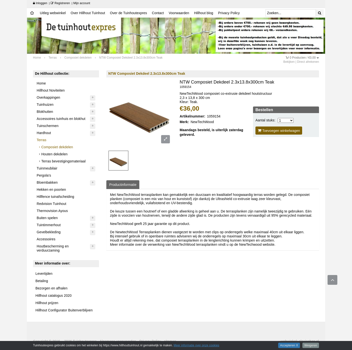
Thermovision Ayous (52, 211)
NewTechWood (202, 122)
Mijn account (81, 3)
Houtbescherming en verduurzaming (53, 248)
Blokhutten (45, 112)
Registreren (60, 3)
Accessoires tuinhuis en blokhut (61, 119)
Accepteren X (289, 345)
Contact (158, 13)
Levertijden (44, 274)
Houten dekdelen (54, 154)
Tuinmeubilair (47, 168)
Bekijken (289, 62)
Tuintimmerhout (49, 225)
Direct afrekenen (308, 62)
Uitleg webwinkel (53, 13)
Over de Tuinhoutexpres (128, 13)
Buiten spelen (47, 218)
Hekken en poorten (51, 189)
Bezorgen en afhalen (51, 288)
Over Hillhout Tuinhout (88, 13)
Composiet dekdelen (57, 147)
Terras (41, 140)
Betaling (41, 281)
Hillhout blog (203, 13)
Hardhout (44, 133)
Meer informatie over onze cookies (196, 345)
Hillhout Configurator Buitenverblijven (64, 310)
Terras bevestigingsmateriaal (63, 161)
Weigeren (310, 345)
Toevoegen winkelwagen (279, 130)
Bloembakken (47, 182)
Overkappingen (48, 97)
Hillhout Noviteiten (51, 90)
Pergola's (44, 175)
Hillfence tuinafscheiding (55, 197)
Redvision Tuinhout (51, 204)
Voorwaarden (179, 13)
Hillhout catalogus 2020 (53, 295)
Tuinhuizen (45, 104)
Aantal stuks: (265, 120)
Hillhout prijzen (46, 303)
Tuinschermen (47, 126)
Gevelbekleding (49, 232)
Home (41, 83)
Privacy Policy (229, 13)
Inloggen (40, 3)
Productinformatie (122, 185)
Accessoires (46, 239)
